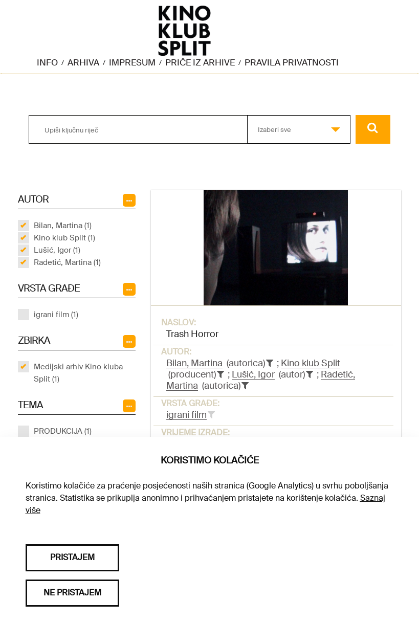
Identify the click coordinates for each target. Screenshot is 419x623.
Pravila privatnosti (292, 62)
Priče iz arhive (200, 62)
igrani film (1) (56, 314)
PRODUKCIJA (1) (63, 431)
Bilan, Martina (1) (63, 225)
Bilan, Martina (194, 363)
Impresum (132, 62)
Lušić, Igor (253, 374)
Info (47, 62)
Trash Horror (192, 334)
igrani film (186, 415)
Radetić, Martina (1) (67, 262)
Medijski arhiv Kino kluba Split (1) (78, 373)
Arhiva (83, 62)
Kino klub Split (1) (64, 238)
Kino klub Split (310, 363)
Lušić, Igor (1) (57, 250)
